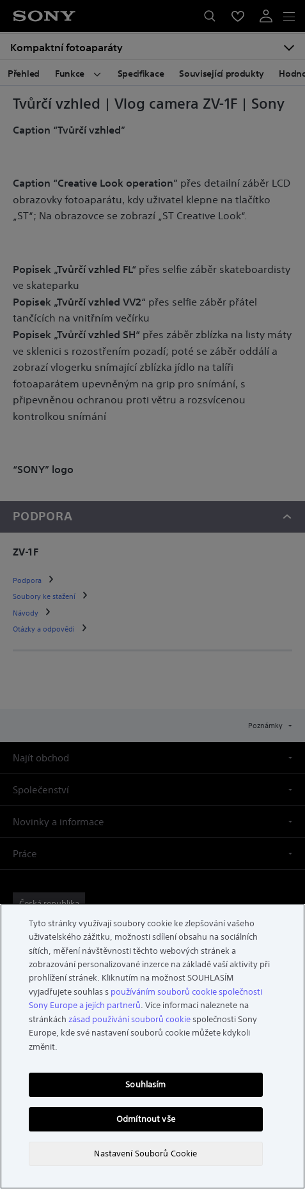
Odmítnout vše (145, 1119)
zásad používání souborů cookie (129, 1019)
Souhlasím (145, 1084)
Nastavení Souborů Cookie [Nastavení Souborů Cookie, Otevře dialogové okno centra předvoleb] (145, 1153)
